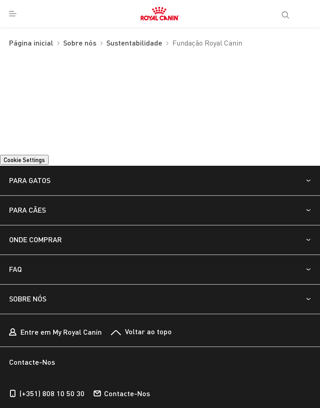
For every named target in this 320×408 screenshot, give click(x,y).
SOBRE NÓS (27, 298)
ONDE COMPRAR (35, 239)
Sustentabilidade (134, 43)
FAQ (15, 269)
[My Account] (308, 13)
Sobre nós (79, 43)
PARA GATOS (29, 180)
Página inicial (31, 43)
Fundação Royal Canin (207, 43)
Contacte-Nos (122, 393)
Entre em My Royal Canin (55, 332)
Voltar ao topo (141, 332)
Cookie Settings (24, 159)
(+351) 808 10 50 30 (47, 393)
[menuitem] (12, 13)
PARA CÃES (27, 209)
